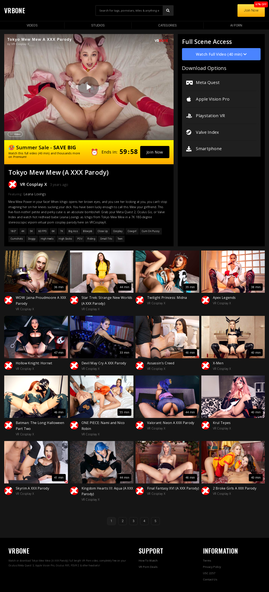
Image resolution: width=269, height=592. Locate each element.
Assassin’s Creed (160, 363)
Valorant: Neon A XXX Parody (170, 422)
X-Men (218, 363)
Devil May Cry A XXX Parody (104, 363)
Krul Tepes (222, 422)
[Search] (168, 10)
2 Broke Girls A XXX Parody (234, 488)
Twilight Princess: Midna (167, 297)
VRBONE (14, 10)
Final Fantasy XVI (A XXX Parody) (173, 488)
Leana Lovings (35, 194)
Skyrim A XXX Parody (32, 488)
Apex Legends (224, 297)
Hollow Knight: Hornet (34, 363)
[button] (154, 152)
